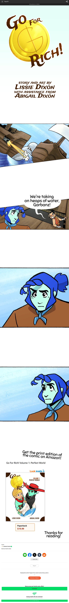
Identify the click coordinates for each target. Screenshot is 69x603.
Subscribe (35, 559)
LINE (25, 555)
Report (34, 565)
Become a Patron (34, 578)
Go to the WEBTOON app (34, 600)
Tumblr (39, 555)
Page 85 (6, 1)
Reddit (44, 555)
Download (34, 588)
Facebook (30, 555)
